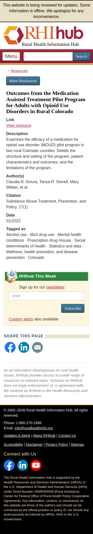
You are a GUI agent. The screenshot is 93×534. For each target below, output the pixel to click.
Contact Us (67, 436)
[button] (10, 347)
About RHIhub (44, 436)
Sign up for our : (42, 287)
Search (81, 56)
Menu (11, 56)
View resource (18, 125)
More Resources (23, 81)
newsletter (55, 287)
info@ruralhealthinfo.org (34, 428)
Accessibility (13, 445)
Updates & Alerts (17, 436)
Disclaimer (34, 445)
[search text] (48, 56)
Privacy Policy (57, 445)
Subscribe (72, 308)
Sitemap (77, 445)
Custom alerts (21, 319)
